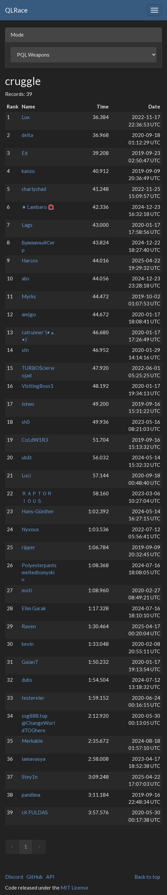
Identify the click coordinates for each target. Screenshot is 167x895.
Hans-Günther (38, 511)
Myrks (29, 296)
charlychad (34, 189)
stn (25, 350)
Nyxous (30, 529)
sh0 (26, 422)
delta (27, 135)
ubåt (27, 457)
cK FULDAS (35, 812)
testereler (33, 698)
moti (27, 590)
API (50, 877)
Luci (26, 475)
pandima (31, 795)
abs (25, 278)
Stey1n (30, 777)
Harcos (30, 260)
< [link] (12, 846)
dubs (27, 680)
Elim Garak (34, 608)
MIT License (74, 887)
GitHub (34, 877)
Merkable (32, 741)
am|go (29, 314)
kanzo (28, 171)
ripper (28, 547)
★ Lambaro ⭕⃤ (38, 207)
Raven (29, 626)
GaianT (30, 662)
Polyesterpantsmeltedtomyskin (39, 572)
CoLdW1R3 (35, 440)
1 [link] (25, 846)
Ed (24, 153)
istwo (28, 404)
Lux (26, 117)
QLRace (16, 10)
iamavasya (33, 759)
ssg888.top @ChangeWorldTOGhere (38, 723)
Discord (14, 877)
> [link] (39, 846)
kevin (28, 644)
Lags (27, 225)
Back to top (147, 877)
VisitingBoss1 (38, 386)
